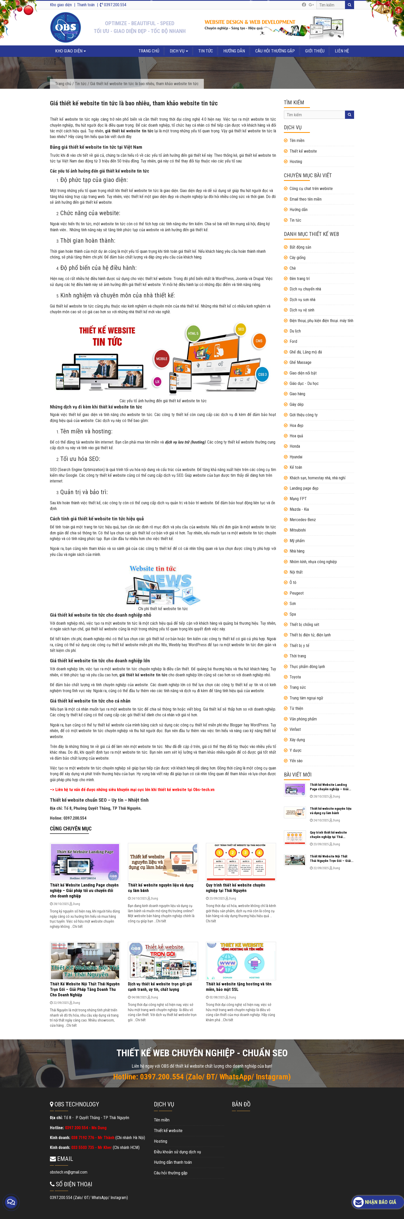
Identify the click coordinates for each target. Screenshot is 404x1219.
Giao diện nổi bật (303, 373)
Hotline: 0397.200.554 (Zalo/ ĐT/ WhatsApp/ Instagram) (202, 1076)
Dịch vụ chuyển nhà (305, 289)
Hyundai (296, 456)
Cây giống (297, 257)
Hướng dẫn (234, 50)
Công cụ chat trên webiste (311, 188)
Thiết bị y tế (299, 645)
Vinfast (295, 729)
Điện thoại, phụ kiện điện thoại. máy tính (321, 320)
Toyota (295, 677)
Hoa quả (296, 435)
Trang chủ (149, 50)
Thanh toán (86, 4)
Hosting (296, 161)
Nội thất (296, 572)
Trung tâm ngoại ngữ (306, 698)
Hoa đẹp (296, 425)
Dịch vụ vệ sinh (302, 310)
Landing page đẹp (304, 488)
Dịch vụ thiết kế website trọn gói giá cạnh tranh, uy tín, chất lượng (160, 987)
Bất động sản (300, 247)
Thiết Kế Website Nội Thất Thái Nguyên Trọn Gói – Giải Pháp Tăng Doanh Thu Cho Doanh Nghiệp (85, 989)
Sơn (293, 603)
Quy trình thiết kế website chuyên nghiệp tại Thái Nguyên (235, 888)
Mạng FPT (298, 498)
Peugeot (297, 593)
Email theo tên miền (306, 199)
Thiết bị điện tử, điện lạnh (310, 634)
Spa (293, 614)
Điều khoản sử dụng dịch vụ (177, 1151)
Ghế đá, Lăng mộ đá (306, 352)
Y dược (296, 750)
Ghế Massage (300, 362)
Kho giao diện (61, 4)
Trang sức (298, 687)
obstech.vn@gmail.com (68, 1172)
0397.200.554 (113, 4)
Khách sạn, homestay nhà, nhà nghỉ (318, 477)
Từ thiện (296, 708)
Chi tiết (78, 926)
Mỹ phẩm (297, 540)
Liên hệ (342, 50)
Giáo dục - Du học (304, 383)
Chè (293, 268)
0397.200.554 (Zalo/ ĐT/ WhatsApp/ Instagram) (89, 1197)
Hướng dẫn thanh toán (173, 1162)
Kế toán (296, 467)
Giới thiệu (314, 50)
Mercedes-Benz (303, 519)
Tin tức (205, 50)
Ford (293, 341)
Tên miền (297, 140)
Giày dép (297, 404)
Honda (295, 446)
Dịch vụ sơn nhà (302, 299)
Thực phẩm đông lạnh (307, 666)
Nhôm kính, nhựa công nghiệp (313, 561)
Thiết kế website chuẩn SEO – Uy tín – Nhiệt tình (99, 800)
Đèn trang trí (300, 278)
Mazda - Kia (299, 509)
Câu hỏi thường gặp (275, 50)
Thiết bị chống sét (304, 624)
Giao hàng (297, 393)
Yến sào (296, 760)
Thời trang (298, 655)
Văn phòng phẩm (303, 719)
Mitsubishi (298, 530)
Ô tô (293, 582)
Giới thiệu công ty (304, 414)
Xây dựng (297, 739)
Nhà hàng (297, 551)
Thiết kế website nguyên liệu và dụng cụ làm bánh (330, 811)
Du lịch (295, 331)
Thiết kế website (303, 151)
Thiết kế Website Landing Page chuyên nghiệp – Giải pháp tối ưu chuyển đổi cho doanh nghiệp (84, 890)
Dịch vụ (177, 50)
